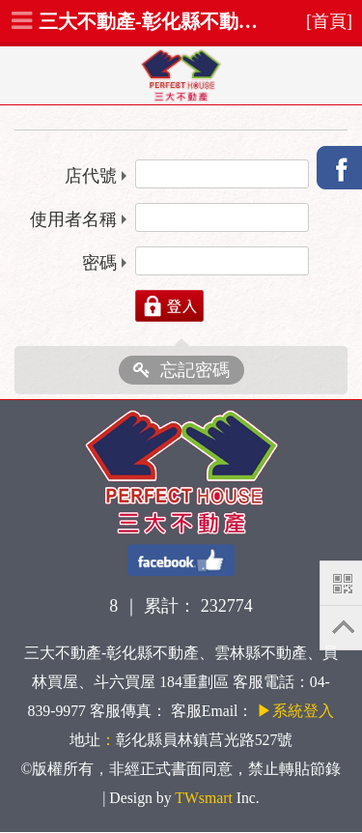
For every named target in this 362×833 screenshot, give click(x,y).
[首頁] (329, 21)
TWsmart (203, 798)
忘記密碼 (181, 370)
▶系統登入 (295, 711)
